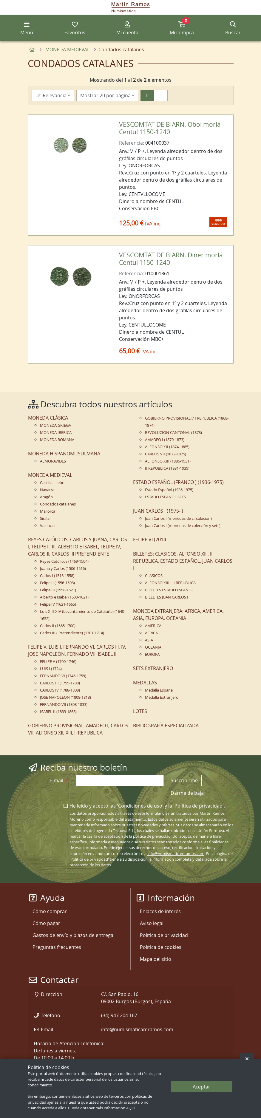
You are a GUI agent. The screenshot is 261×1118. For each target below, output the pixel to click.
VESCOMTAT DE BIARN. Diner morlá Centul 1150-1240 (171, 259)
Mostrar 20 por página (105, 95)
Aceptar (201, 1086)
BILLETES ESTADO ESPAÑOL (169, 590)
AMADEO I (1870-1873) (164, 439)
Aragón (46, 497)
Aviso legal (151, 923)
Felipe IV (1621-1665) (58, 604)
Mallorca (47, 511)
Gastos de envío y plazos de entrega (73, 935)
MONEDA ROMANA (57, 439)
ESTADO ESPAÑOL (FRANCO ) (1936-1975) (178, 482)
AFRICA (151, 632)
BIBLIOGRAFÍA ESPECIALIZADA (166, 725)
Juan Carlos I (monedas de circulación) (178, 518)
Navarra (47, 489)
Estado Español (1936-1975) (169, 489)
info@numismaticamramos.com (175, 853)
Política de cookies (160, 947)
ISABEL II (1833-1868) (58, 711)
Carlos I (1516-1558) (57, 575)
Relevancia (51, 95)
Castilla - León (52, 482)
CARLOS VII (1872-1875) (165, 454)
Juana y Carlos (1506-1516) (63, 568)
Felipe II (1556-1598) (57, 582)
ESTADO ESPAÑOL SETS (165, 497)
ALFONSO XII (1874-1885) (167, 446)
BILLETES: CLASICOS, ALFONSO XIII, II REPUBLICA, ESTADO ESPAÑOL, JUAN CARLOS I (182, 561)
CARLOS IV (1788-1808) (60, 690)
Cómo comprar (50, 911)
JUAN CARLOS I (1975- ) (158, 511)
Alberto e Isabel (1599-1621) (64, 597)
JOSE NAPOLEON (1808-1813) (65, 697)
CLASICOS (154, 575)
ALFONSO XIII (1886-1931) (168, 461)
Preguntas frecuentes (57, 947)
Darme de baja (187, 793)
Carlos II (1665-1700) (57, 625)
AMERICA (153, 625)
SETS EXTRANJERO (153, 668)
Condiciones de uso (140, 805)
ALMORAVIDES (53, 461)
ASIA (149, 640)
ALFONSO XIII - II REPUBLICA (170, 582)
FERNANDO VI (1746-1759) (63, 675)
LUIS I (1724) (51, 668)
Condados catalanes (58, 504)
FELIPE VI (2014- (150, 539)
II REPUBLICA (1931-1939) (167, 468)
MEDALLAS (145, 682)
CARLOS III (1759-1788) (60, 683)
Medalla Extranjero (161, 697)
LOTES (140, 711)
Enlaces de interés (160, 911)
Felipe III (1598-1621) (58, 590)
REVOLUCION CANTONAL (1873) (173, 432)
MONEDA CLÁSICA (48, 418)
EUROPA (152, 654)
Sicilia (45, 518)
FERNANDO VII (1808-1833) (63, 704)
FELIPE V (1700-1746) (58, 661)
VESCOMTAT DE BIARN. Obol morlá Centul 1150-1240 (170, 128)
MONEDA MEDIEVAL (50, 475)
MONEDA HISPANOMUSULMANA (64, 453)
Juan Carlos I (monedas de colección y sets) (182, 525)
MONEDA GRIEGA (55, 425)
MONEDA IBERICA (56, 432)
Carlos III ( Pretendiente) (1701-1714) (72, 632)
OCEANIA (153, 647)
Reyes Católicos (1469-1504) (64, 561)
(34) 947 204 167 (119, 1015)
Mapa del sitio (155, 959)
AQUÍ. (131, 1108)
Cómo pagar (46, 923)
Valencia (47, 525)
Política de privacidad (198, 805)
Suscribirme (184, 780)
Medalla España (159, 690)
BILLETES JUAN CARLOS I (166, 597)
